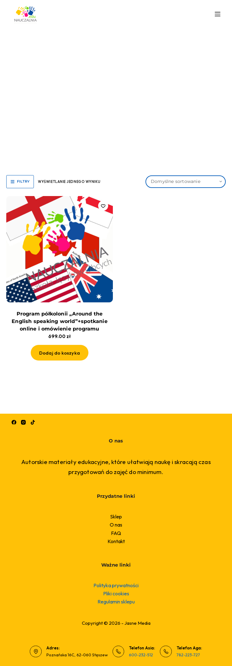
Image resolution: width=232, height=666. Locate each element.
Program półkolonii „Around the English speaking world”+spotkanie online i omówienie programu (60, 321)
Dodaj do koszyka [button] (59, 353)
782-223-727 (188, 654)
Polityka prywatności (116, 585)
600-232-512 (141, 654)
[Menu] (217, 14)
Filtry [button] (20, 181)
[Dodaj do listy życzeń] (103, 206)
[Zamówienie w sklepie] (185, 181)
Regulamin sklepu (116, 601)
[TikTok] (32, 422)
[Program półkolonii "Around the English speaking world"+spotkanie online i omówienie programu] (59, 249)
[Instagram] (23, 422)
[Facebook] (14, 422)
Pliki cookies (116, 593)
